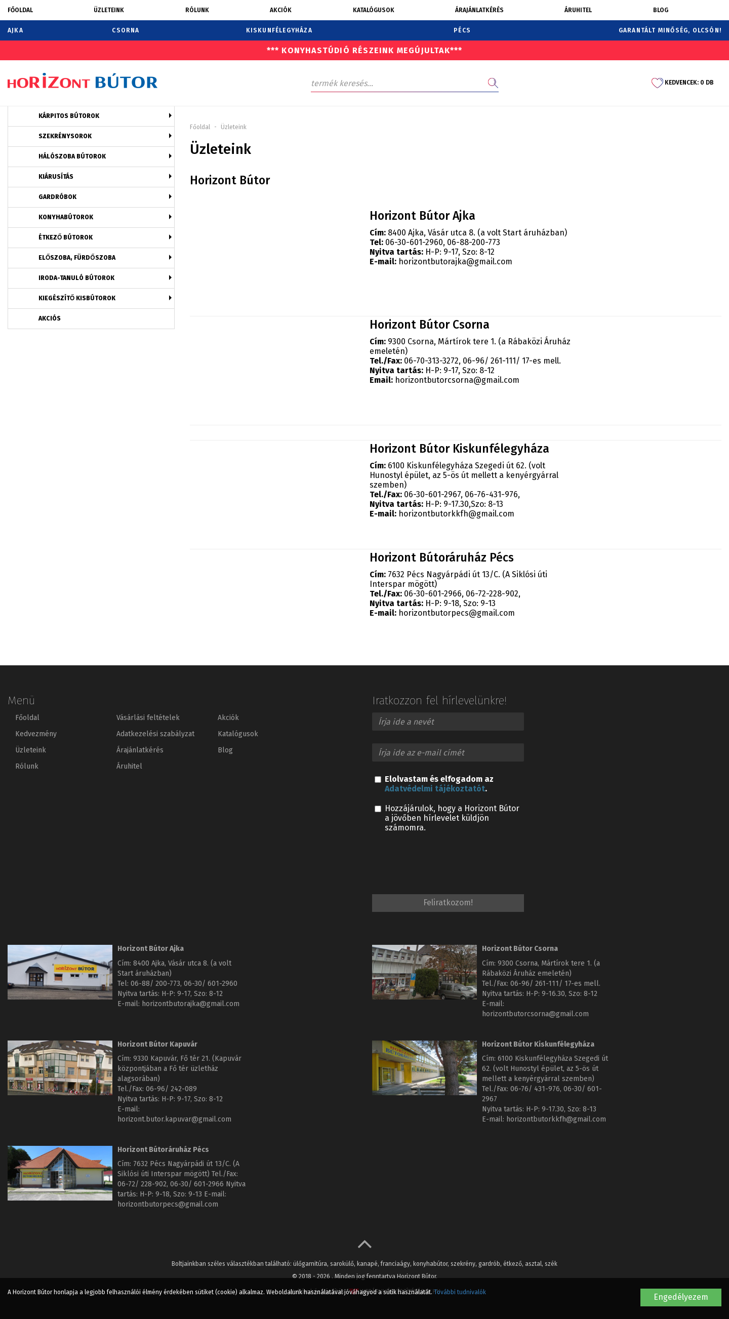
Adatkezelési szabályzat (155, 734)
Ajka (15, 30)
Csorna (125, 30)
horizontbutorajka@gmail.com (455, 261)
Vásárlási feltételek (148, 717)
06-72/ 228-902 (142, 1184)
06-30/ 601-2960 (210, 983)
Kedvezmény (36, 734)
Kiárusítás (55, 176)
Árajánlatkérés (479, 10)
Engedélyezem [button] (681, 1297)
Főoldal (20, 10)
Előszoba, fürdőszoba (76, 257)
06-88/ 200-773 (155, 983)
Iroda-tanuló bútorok (76, 278)
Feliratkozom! (448, 902)
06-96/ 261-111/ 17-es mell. (555, 983)
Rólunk (197, 10)
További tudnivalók (460, 1292)
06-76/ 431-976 (535, 1089)
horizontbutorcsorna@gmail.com (457, 380)
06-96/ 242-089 (171, 1089)
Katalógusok (373, 10)
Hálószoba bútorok (72, 156)
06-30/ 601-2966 (197, 1184)
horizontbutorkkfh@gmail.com (456, 513)
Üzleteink (109, 10)
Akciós (49, 318)
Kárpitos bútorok (68, 115)
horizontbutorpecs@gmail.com (456, 613)
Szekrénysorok (65, 136)
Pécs (462, 30)
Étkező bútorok (65, 237)
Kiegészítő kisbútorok (76, 298)
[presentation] (449, 865)
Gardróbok (57, 197)
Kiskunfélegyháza (279, 30)
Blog (660, 10)
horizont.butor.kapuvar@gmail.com (174, 1119)
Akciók (281, 10)
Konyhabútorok (65, 217)
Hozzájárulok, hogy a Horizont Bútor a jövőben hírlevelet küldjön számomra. (447, 818)
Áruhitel (578, 10)
